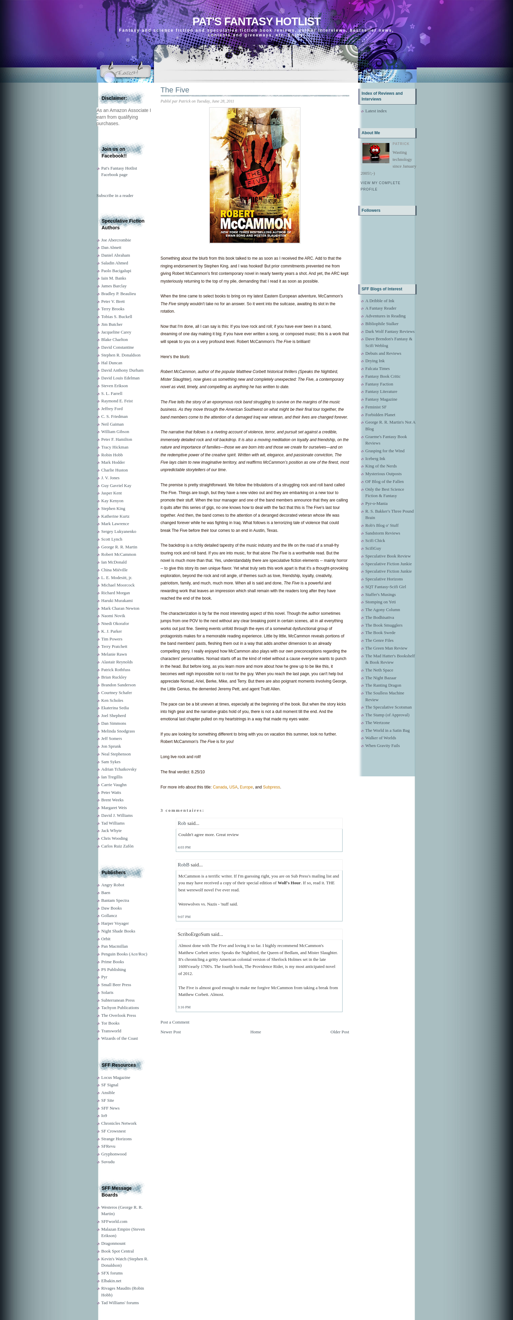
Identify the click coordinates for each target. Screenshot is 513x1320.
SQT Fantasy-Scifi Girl (385, 586)
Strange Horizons (116, 1138)
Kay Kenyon (112, 500)
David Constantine (117, 347)
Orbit (105, 938)
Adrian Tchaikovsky (119, 769)
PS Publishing (113, 969)
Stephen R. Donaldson (121, 354)
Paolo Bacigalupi (116, 270)
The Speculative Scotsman (388, 707)
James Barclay (114, 285)
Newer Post (171, 1031)
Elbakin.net (111, 1280)
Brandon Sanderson (118, 684)
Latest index (376, 110)
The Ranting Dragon (383, 685)
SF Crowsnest (113, 1131)
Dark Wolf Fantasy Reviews (390, 331)
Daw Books (111, 908)
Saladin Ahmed (114, 262)
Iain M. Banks (113, 278)
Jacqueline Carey (116, 332)
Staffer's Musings (380, 594)
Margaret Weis (114, 807)
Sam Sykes (111, 761)
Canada (220, 787)
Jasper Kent (111, 492)
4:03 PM (184, 847)
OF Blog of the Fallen (384, 481)
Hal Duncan (111, 362)
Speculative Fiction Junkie (388, 563)
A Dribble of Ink (379, 300)
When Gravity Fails (382, 745)
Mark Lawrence (115, 523)
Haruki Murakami (117, 600)
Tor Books (110, 1023)
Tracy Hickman (115, 447)
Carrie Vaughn (114, 784)
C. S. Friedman (114, 416)
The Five (175, 90)
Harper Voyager (115, 923)
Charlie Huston (114, 469)
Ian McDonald (114, 562)
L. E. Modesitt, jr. (116, 577)
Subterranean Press (118, 1000)
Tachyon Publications (120, 1007)
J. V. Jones (110, 477)
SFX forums (112, 1272)
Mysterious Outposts (383, 473)
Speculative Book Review (388, 555)
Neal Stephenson (116, 753)
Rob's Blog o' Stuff (382, 525)
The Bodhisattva (379, 617)
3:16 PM (184, 1007)
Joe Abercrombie (116, 239)
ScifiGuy (373, 548)
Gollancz (109, 915)
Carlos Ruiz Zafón (117, 846)
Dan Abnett (111, 247)
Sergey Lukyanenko (118, 531)
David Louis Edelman (120, 377)
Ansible (108, 1092)
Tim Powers (112, 638)
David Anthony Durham (122, 370)
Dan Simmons (113, 723)
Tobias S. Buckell (116, 316)
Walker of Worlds (380, 737)
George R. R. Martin (119, 546)
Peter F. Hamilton (116, 439)
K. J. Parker (111, 631)
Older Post (339, 1031)
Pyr (104, 976)
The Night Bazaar (380, 677)
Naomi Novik (113, 615)
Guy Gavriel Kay (116, 485)
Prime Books (112, 961)
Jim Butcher (112, 324)
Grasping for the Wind (385, 450)
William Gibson (115, 431)
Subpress (271, 787)
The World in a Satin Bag (387, 730)
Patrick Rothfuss (115, 669)
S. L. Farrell (112, 393)
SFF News (110, 1108)
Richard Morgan (115, 592)
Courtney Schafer (116, 692)
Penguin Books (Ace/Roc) (124, 953)
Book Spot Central (117, 1251)
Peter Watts (111, 792)
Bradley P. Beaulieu (118, 293)
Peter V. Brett (113, 301)
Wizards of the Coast (119, 1038)
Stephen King (113, 508)
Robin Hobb (112, 454)
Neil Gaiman (112, 424)
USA (233, 787)
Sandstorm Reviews (382, 533)
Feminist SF (376, 406)
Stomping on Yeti (380, 601)
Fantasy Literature (381, 391)
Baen (105, 892)
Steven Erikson (114, 385)
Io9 (104, 1115)
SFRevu (108, 1146)
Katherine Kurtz (115, 516)
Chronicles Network (119, 1123)
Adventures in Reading (385, 315)
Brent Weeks (112, 799)
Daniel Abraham (115, 255)
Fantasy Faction (379, 383)
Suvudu (108, 1161)
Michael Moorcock (118, 584)
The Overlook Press (118, 1015)
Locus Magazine (115, 1077)
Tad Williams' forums (120, 1302)
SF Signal (110, 1084)
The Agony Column (382, 609)
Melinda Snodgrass (118, 731)
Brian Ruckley (114, 677)
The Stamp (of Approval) (387, 714)
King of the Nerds (381, 465)
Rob (182, 823)
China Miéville (114, 569)
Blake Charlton (114, 339)
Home (255, 1031)
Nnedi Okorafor (115, 623)
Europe (246, 787)
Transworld (111, 1030)
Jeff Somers (111, 738)
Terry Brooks (113, 308)
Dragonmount (113, 1243)
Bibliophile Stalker (382, 323)
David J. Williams (117, 815)
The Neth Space (379, 669)
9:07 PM (184, 917)
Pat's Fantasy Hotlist (256, 21)
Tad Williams (113, 823)
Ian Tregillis (112, 776)
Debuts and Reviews (383, 353)
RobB (184, 864)
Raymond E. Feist (117, 400)
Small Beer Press (116, 984)
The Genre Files (379, 640)
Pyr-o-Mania (376, 503)
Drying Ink (375, 360)
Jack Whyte (111, 830)
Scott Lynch (111, 539)
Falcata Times (377, 368)
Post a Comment (175, 1022)
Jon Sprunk (111, 746)
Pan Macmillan (114, 946)
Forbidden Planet (380, 414)
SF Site (107, 1100)
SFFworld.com (114, 1221)
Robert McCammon (118, 554)
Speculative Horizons (384, 578)
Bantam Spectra (115, 900)
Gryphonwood (114, 1153)
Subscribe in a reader (115, 195)
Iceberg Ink (375, 458)
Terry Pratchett (114, 646)
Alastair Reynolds (117, 661)
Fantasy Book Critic (383, 376)
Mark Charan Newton (120, 608)
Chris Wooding (114, 838)
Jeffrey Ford (112, 408)
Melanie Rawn (114, 654)
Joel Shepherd (113, 715)
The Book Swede (380, 632)
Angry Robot (112, 884)
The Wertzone (377, 722)
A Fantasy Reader (380, 308)
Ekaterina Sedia (115, 707)
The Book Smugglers (384, 625)
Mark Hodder (113, 462)
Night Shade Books (118, 931)
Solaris (107, 992)
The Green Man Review (386, 648)
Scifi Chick (375, 540)
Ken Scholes (112, 700)
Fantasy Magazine (381, 399)
